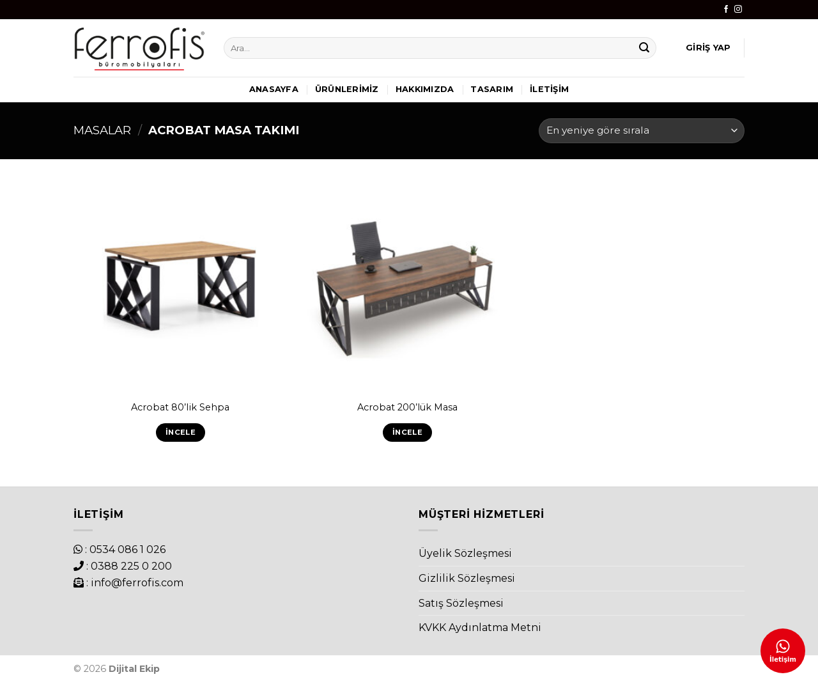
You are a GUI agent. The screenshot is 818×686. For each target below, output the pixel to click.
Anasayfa (273, 89)
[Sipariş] (642, 130)
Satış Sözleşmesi (461, 603)
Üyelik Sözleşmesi (465, 553)
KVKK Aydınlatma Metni (480, 627)
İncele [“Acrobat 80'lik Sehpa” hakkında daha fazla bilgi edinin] (181, 432)
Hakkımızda (425, 89)
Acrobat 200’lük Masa (407, 407)
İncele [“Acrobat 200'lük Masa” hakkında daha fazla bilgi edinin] (407, 432)
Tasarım (491, 89)
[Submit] (645, 48)
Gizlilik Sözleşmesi (467, 578)
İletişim (549, 89)
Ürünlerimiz (347, 89)
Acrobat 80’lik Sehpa (180, 407)
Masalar (102, 130)
